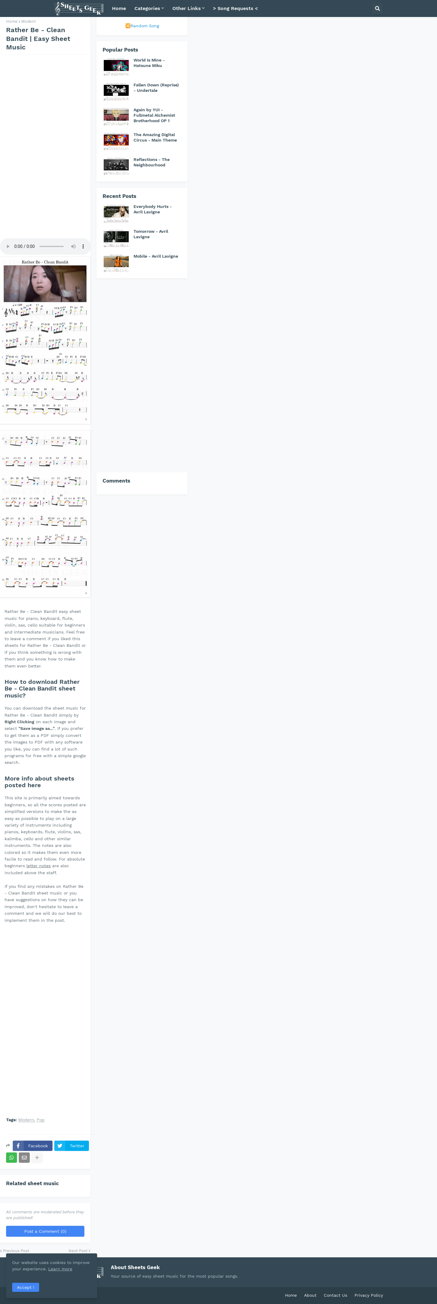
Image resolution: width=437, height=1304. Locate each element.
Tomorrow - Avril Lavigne (151, 234)
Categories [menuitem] (147, 8)
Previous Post (16, 1251)
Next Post (78, 1251)
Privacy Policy (368, 1295)
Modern (28, 21)
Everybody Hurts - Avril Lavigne (153, 209)
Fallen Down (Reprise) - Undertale (156, 87)
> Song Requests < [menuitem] (235, 8)
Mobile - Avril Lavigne (156, 256)
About (310, 1295)
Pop (41, 1120)
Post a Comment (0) (45, 1231)
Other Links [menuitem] (186, 8)
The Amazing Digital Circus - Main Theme (155, 137)
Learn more (60, 1268)
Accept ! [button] (25, 1287)
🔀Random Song (142, 25)
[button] (377, 8)
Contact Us (335, 1295)
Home (12, 21)
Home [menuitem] (119, 8)
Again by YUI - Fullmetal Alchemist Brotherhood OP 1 (154, 115)
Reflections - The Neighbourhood (152, 162)
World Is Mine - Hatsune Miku (149, 63)
